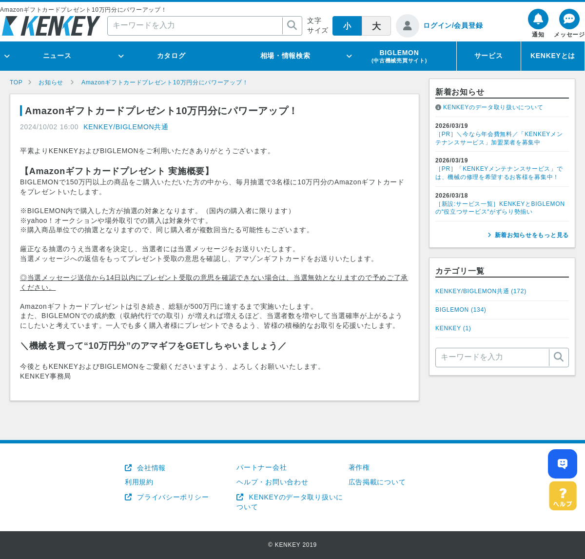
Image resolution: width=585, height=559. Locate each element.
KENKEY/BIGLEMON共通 (126, 127)
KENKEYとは (552, 56)
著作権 (359, 467)
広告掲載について (377, 482)
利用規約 (139, 482)
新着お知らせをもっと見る (532, 235)
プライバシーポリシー (172, 497)
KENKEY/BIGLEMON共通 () (480, 291)
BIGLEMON (399, 56)
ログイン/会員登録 (453, 25)
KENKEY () (453, 328)
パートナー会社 (261, 467)
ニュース (57, 56)
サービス (488, 56)
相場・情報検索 (285, 56)
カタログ (171, 56)
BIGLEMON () (461, 309)
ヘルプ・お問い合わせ (272, 482)
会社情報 (150, 468)
